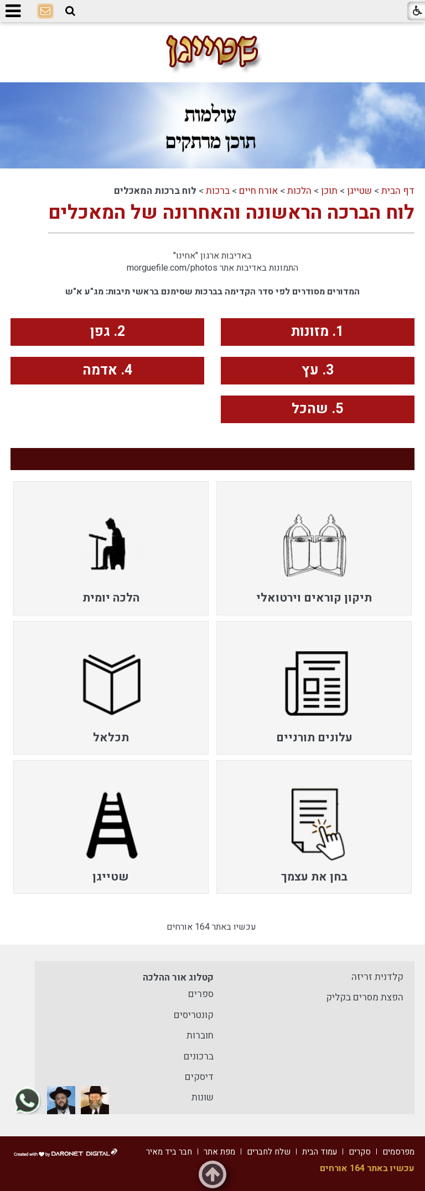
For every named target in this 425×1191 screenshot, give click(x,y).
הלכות (299, 191)
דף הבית (397, 191)
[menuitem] (314, 548)
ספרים (201, 994)
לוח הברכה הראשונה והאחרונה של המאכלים (231, 212)
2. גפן (107, 332)
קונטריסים (194, 1015)
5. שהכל (317, 409)
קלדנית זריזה (377, 977)
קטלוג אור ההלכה (178, 977)
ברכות (218, 191)
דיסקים (199, 1077)
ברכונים (199, 1056)
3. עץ (318, 370)
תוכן (329, 191)
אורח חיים (258, 191)
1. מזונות (317, 332)
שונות (202, 1097)
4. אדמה (107, 370)
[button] (70, 11)
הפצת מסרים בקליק (364, 997)
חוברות (200, 1035)
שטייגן (359, 191)
